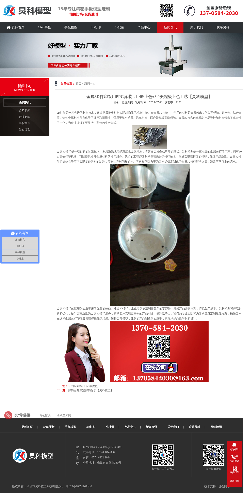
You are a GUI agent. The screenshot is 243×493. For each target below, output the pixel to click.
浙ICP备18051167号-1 (79, 486)
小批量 (119, 27)
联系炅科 (222, 27)
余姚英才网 (64, 420)
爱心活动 (24, 129)
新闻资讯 (170, 27)
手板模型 (70, 27)
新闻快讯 (25, 102)
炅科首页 (16, 27)
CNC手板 (44, 27)
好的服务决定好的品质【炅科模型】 (90, 390)
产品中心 (143, 27)
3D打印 (96, 27)
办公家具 (45, 420)
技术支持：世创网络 (217, 486)
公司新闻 (24, 110)
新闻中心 (90, 83)
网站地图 (216, 426)
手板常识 (24, 123)
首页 (78, 83)
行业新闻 (24, 116)
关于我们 (196, 27)
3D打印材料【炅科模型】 (84, 386)
